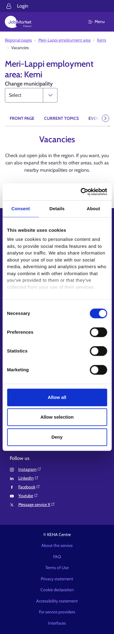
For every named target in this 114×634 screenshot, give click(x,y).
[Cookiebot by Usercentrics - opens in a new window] (81, 192)
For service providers (57, 612)
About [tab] (93, 208)
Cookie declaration (57, 589)
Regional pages (18, 40)
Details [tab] (57, 208)
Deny (57, 437)
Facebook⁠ (29, 487)
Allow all (57, 397)
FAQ (57, 556)
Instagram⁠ (29, 469)
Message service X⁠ (36, 504)
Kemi (101, 40)
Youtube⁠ (28, 495)
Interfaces (57, 623)
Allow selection (57, 417)
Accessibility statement (57, 601)
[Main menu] (100, 21)
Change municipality (29, 83)
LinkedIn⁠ (28, 478)
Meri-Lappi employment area (64, 40)
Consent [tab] (20, 208)
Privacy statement (57, 579)
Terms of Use (57, 567)
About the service (57, 545)
